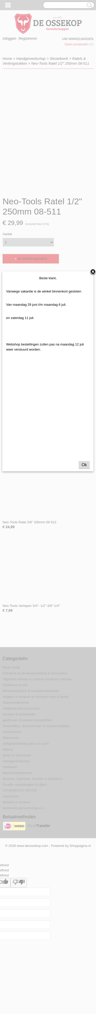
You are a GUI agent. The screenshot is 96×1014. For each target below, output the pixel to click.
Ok (84, 471)
